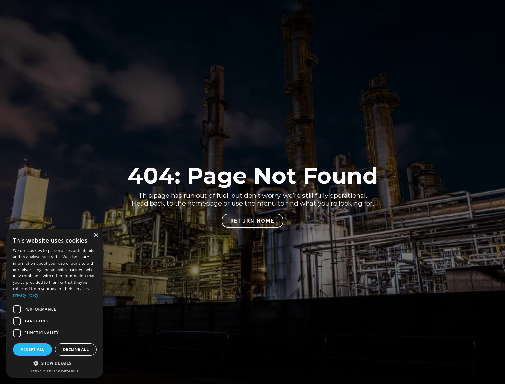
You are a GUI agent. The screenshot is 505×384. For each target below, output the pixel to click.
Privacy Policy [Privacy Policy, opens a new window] (25, 295)
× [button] (95, 235)
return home (252, 221)
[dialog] (54, 303)
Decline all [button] (76, 349)
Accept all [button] (32, 349)
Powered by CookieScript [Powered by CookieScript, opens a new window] (55, 370)
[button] (55, 363)
